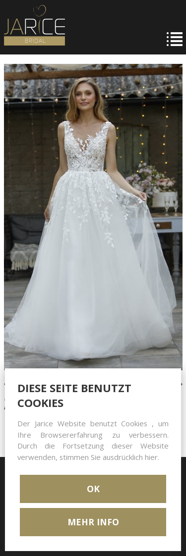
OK (93, 489)
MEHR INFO (93, 522)
